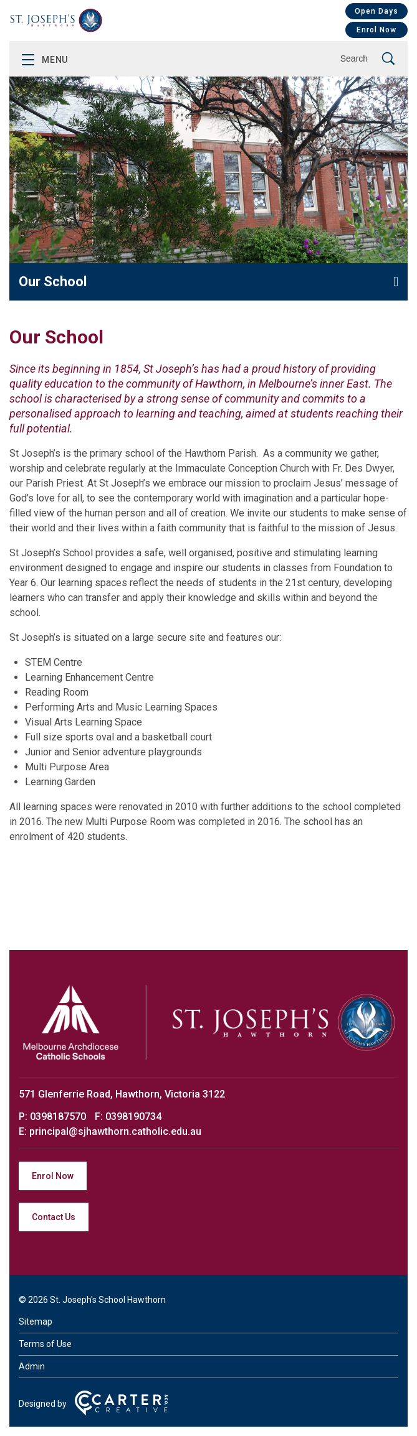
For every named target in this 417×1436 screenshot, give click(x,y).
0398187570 (59, 1116)
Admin (32, 1366)
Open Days (376, 11)
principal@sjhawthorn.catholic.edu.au (115, 1131)
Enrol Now (376, 30)
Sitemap (35, 1321)
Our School (53, 281)
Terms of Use (45, 1344)
